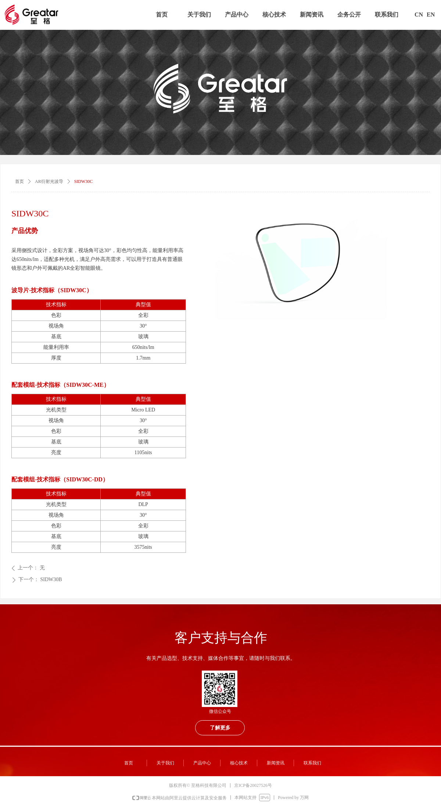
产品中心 (236, 14)
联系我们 (386, 14)
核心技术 (274, 14)
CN (419, 14)
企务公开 (349, 14)
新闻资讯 (311, 14)
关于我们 (199, 14)
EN (431, 14)
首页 (162, 14)
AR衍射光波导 (49, 181)
